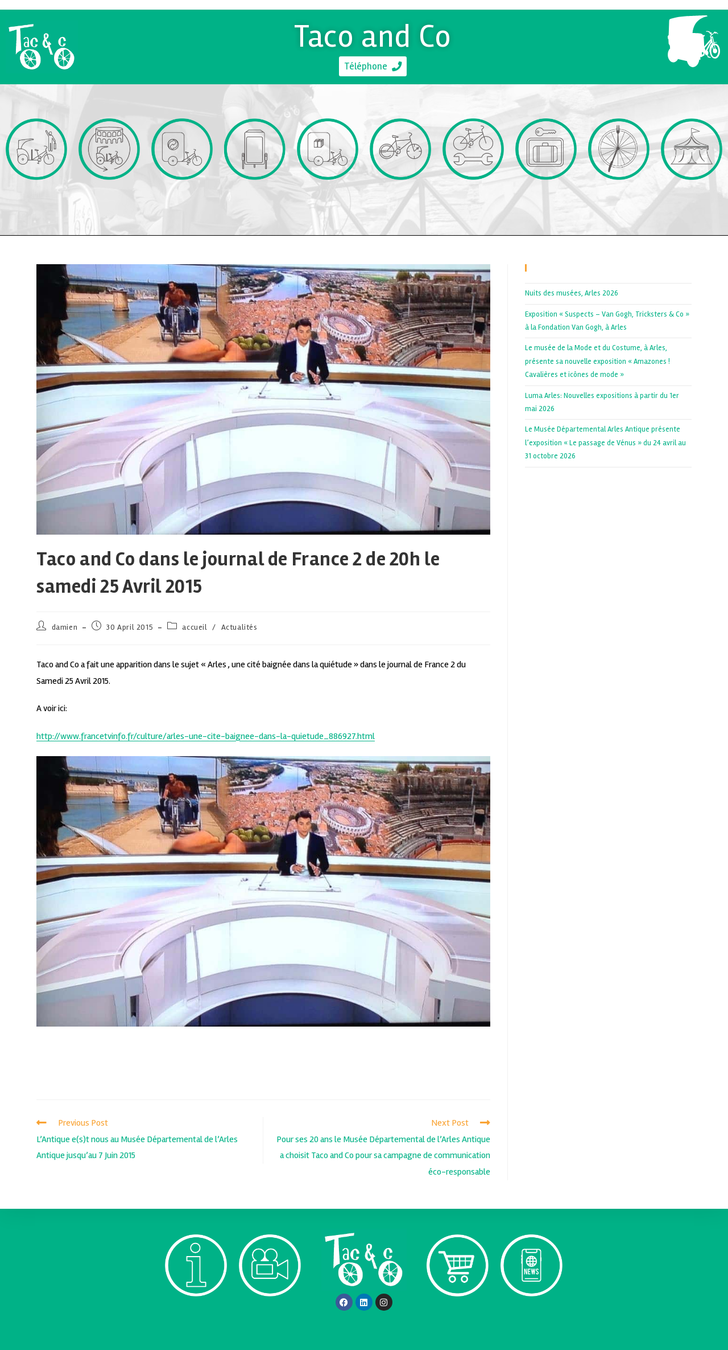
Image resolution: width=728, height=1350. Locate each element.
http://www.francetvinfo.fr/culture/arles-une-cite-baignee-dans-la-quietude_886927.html (205, 736)
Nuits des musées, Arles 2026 (571, 293)
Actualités (239, 627)
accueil (194, 627)
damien (65, 627)
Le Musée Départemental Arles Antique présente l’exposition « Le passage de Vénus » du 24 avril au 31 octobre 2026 (605, 443)
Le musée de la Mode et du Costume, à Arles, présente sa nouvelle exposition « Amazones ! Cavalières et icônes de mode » (597, 361)
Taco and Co (373, 34)
